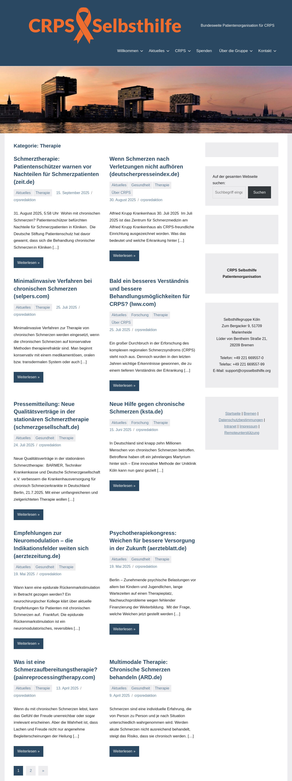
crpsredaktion (25, 200)
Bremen (250, 401)
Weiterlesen (27, 262)
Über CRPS (120, 192)
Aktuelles (163, 50)
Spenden (207, 50)
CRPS (186, 50)
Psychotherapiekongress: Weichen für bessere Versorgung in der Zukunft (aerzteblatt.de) (151, 533)
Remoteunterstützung (242, 420)
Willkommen (135, 50)
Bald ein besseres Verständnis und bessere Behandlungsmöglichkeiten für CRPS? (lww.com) (153, 289)
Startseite (234, 401)
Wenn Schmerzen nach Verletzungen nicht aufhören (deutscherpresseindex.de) (144, 166)
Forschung (140, 307)
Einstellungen (76, 776)
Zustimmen (219, 774)
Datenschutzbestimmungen (241, 407)
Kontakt (266, 50)
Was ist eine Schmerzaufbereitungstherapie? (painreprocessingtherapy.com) (53, 647)
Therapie (43, 193)
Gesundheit (141, 185)
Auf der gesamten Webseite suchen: (242, 176)
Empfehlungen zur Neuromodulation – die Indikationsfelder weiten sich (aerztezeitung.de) (57, 533)
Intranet (231, 413)
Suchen (260, 186)
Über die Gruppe (236, 50)
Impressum (249, 413)
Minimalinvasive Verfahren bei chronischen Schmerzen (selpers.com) (49, 289)
